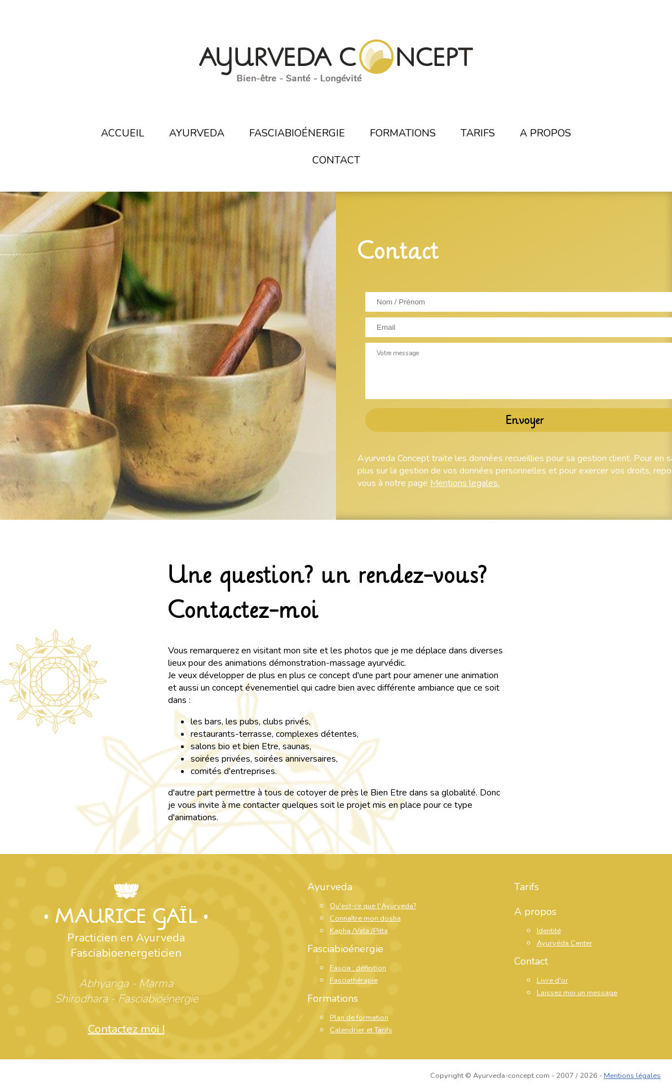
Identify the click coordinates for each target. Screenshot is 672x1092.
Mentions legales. (464, 483)
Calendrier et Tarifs (361, 1030)
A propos (545, 133)
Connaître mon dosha (365, 918)
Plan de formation (359, 1018)
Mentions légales (632, 1076)
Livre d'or (552, 980)
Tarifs (478, 133)
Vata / (364, 931)
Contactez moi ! (126, 1029)
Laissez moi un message (577, 993)
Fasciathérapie (354, 980)
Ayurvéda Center (565, 943)
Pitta (380, 931)
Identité (549, 931)
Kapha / (342, 931)
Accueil (122, 133)
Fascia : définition (358, 968)
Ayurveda (196, 133)
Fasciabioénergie (297, 133)
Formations (403, 133)
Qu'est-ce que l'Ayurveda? (373, 906)
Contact (336, 160)
